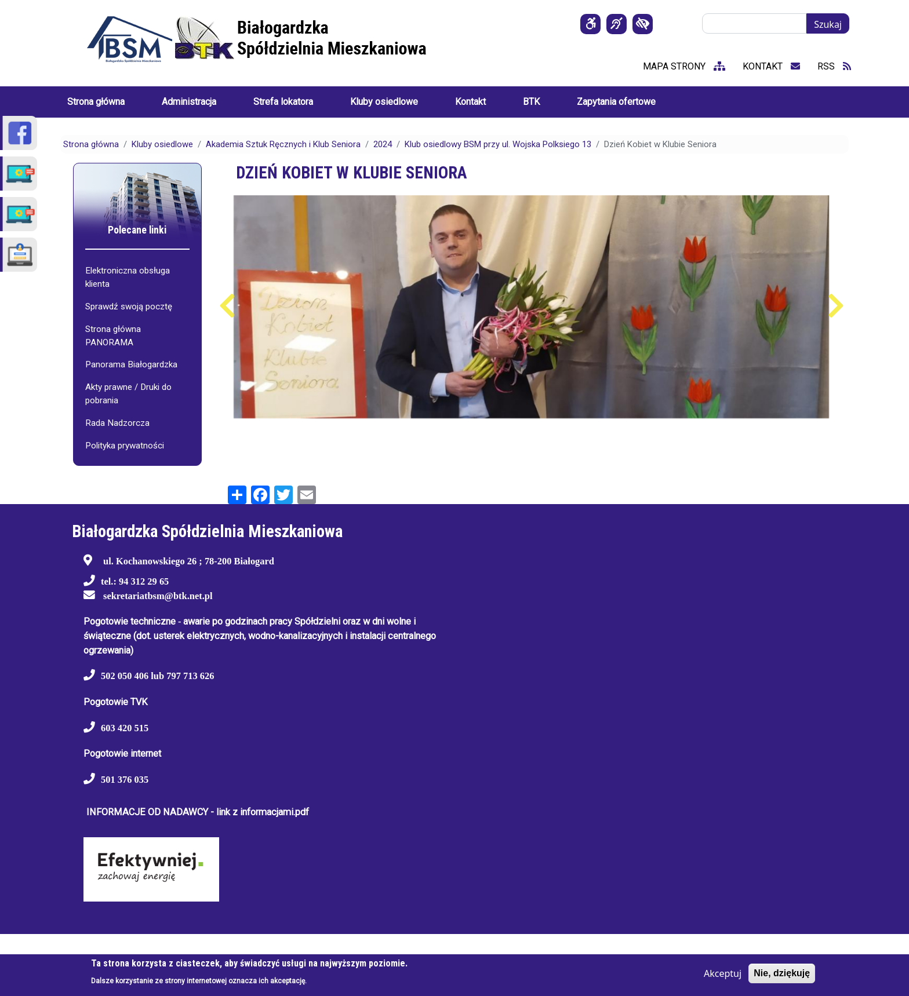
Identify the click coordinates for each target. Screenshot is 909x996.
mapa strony (684, 66)
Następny (836, 306)
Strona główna (91, 144)
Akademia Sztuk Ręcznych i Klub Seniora (283, 144)
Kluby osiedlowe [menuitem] (384, 101)
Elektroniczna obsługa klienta (127, 277)
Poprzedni (227, 306)
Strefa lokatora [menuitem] (283, 101)
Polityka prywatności (124, 445)
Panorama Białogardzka (131, 364)
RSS (834, 66)
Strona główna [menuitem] (96, 101)
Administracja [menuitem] (189, 101)
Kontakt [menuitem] (470, 101)
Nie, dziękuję (782, 973)
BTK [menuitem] (531, 101)
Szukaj (828, 24)
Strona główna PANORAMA (113, 336)
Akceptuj (722, 973)
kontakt (771, 66)
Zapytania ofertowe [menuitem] (616, 101)
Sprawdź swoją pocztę (128, 306)
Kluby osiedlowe (162, 144)
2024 (382, 144)
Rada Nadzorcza (117, 423)
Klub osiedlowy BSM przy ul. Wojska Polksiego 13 (498, 144)
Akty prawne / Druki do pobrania (128, 394)
